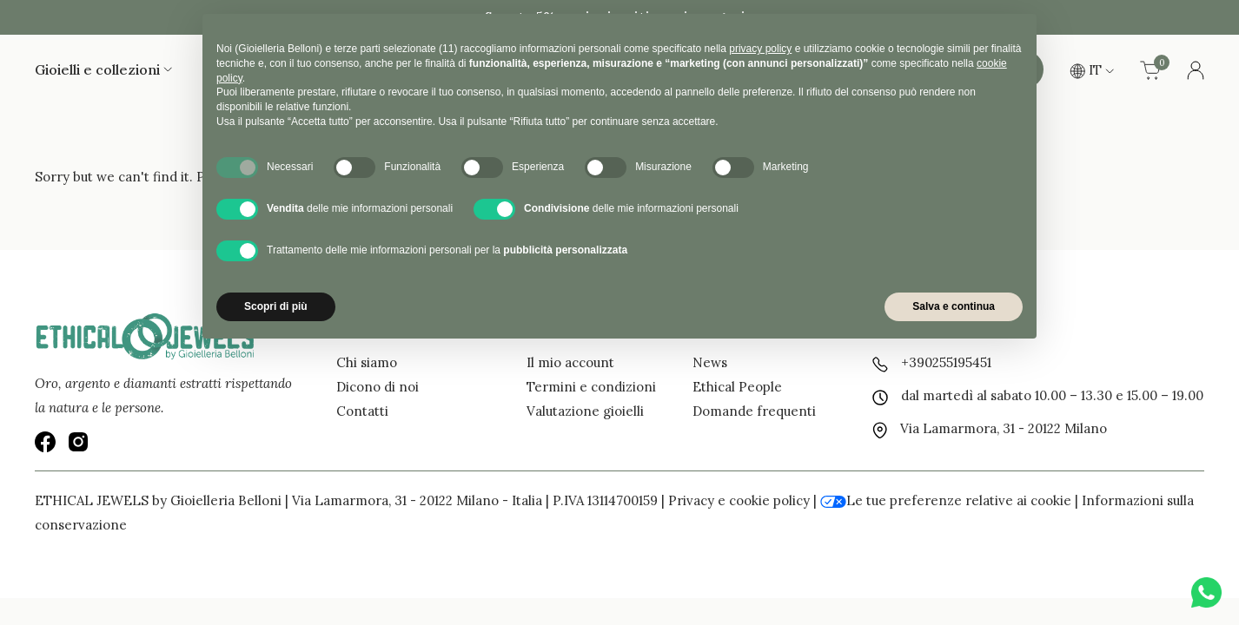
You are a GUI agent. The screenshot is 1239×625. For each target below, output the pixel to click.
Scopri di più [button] (276, 306)
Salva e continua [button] (953, 306)
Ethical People (737, 386)
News (709, 362)
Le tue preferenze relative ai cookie (945, 500)
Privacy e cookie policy (739, 500)
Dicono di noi (377, 386)
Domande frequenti (754, 411)
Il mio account (570, 362)
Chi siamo (366, 362)
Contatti (362, 411)
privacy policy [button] (760, 49)
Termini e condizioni (591, 386)
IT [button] (1092, 70)
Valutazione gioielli (585, 411)
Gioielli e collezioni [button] (103, 69)
